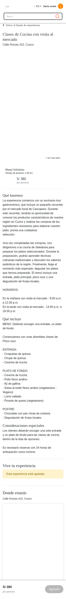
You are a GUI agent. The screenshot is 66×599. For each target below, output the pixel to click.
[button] (7, 6)
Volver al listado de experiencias (21, 25)
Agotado (54, 589)
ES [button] (36, 6)
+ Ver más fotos (52, 158)
